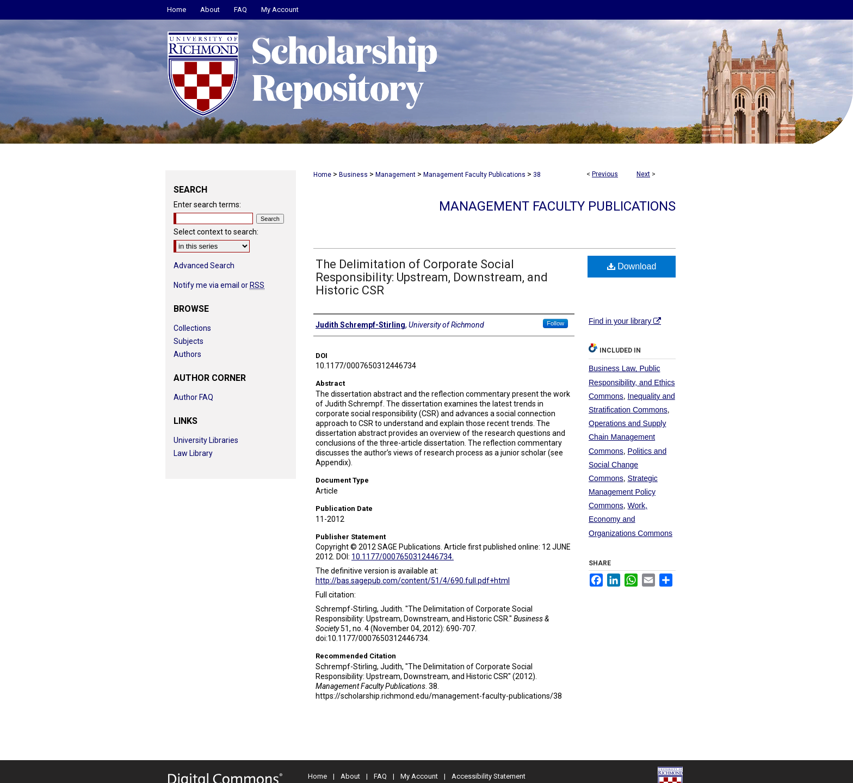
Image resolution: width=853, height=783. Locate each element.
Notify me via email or (219, 285)
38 (537, 174)
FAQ (380, 776)
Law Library (193, 453)
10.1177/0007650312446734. (402, 556)
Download (632, 266)
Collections (192, 328)
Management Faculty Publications (474, 174)
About (350, 776)
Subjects (188, 341)
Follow (555, 323)
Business (353, 174)
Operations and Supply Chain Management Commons (627, 437)
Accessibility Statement (489, 776)
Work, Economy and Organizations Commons (630, 519)
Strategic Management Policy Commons (623, 492)
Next (643, 174)
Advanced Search (204, 265)
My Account (419, 776)
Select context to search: (216, 231)
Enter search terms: (207, 204)
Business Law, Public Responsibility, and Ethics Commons (632, 382)
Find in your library (625, 321)
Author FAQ (193, 397)
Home (322, 174)
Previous (605, 174)
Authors (187, 354)
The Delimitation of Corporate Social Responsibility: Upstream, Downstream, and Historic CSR (432, 277)
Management (395, 174)
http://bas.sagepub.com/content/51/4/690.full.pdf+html (413, 580)
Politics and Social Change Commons (627, 465)
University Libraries (206, 440)
